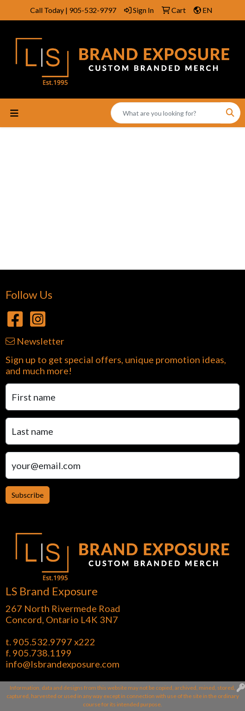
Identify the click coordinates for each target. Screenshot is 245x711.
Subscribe (28, 494)
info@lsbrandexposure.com (62, 663)
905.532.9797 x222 (54, 641)
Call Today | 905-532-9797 (73, 10)
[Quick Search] (166, 113)
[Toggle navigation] (14, 113)
